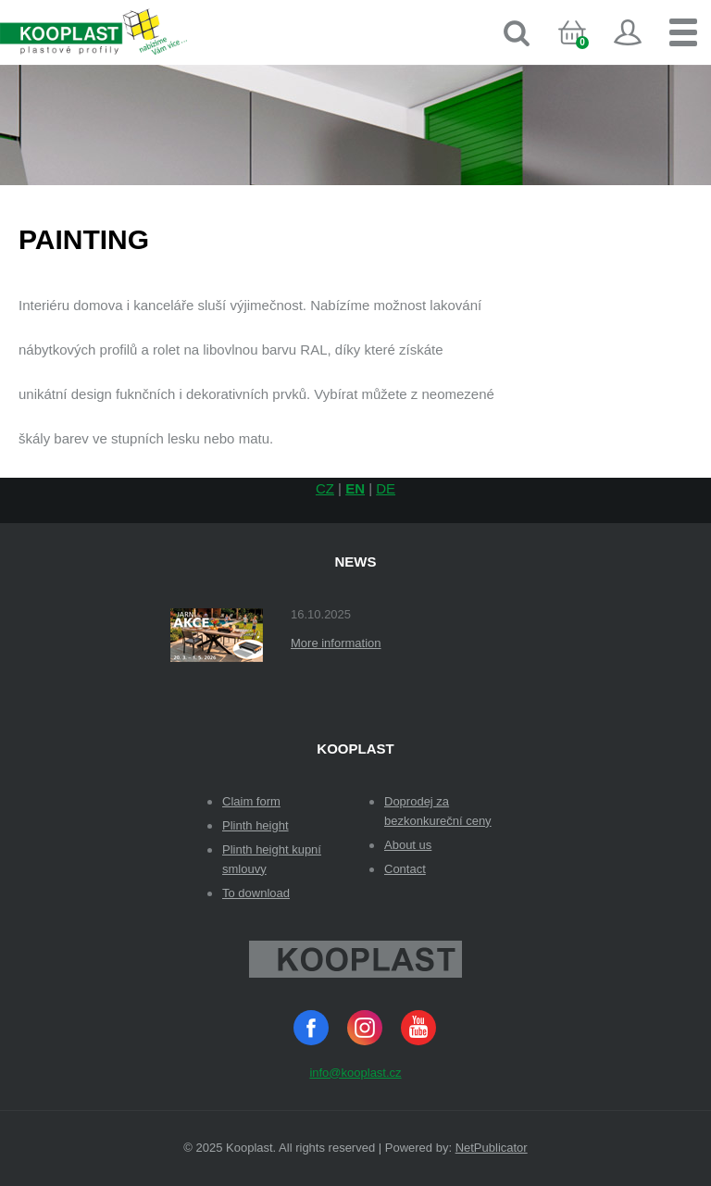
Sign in (627, 32)
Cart (588, 50)
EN (355, 488)
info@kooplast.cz (355, 1073)
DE (385, 488)
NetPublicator (491, 1148)
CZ (325, 488)
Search (516, 32)
